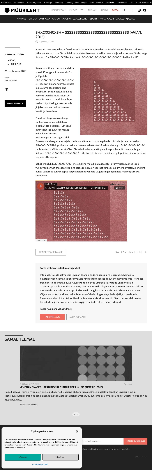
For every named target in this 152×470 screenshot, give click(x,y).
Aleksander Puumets (29, 404)
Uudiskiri (104, 10)
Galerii (110, 18)
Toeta (115, 10)
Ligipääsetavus (59, 10)
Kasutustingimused (40, 464)
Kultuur (56, 18)
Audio (11, 60)
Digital (141, 457)
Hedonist (94, 18)
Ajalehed (130, 18)
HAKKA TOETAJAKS (77, 317)
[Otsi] (123, 10)
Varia (103, 18)
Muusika (66, 18)
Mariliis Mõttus (11, 80)
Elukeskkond (80, 18)
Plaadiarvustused (14, 54)
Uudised (120, 18)
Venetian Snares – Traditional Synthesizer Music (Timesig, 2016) (61, 387)
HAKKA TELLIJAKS (15, 103)
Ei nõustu (60, 457)
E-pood (73, 10)
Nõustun (22, 457)
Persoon (32, 18)
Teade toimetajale (51, 252)
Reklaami (92, 10)
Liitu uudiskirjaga (135, 441)
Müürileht (14, 64)
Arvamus (21, 18)
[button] (77, 431)
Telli (82, 10)
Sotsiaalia (44, 18)
